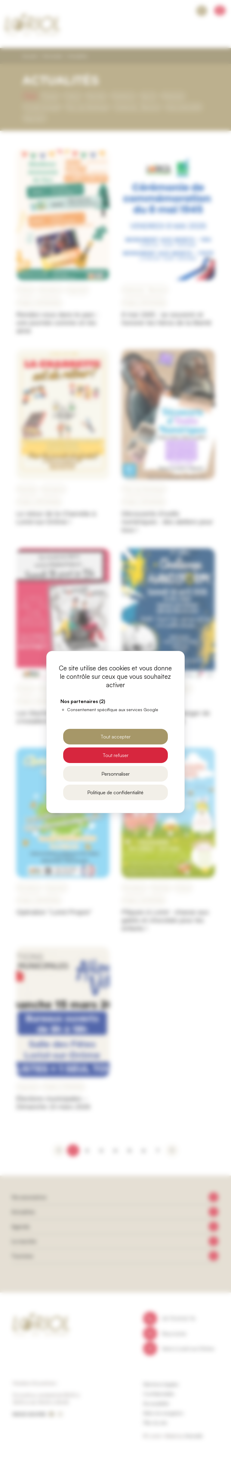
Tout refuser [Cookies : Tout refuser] (115, 755)
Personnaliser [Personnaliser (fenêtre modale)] (115, 774)
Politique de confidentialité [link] (115, 792)
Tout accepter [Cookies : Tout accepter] (115, 737)
